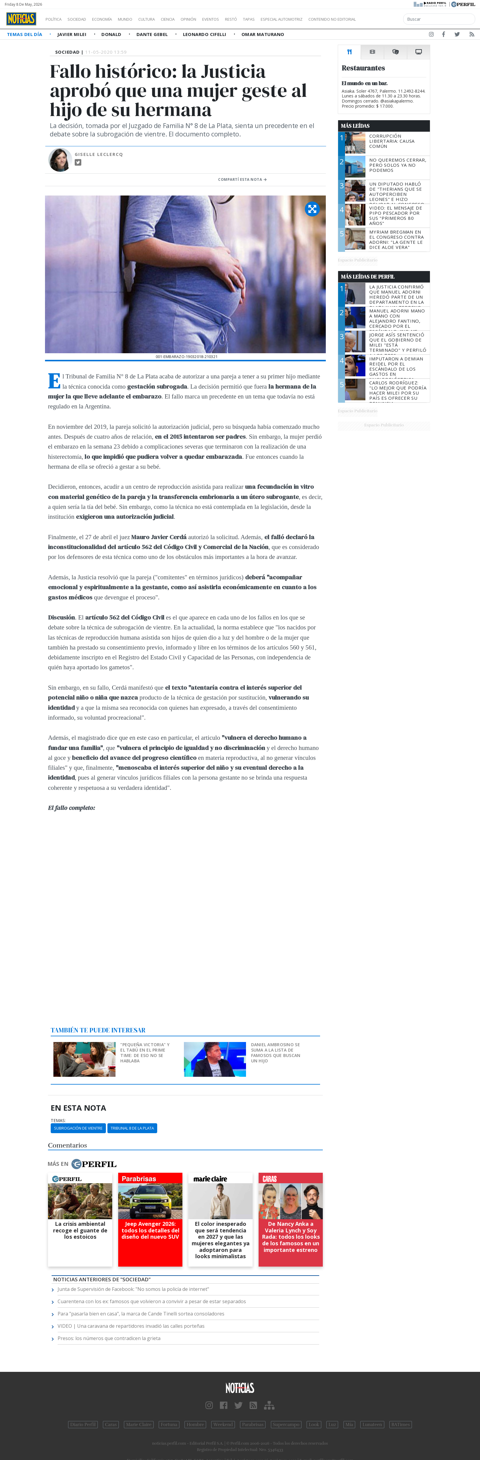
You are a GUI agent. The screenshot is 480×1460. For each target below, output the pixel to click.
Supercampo (286, 1424)
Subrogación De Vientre (78, 1128)
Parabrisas (252, 1424)
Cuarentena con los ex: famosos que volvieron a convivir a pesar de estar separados (152, 1301)
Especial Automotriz (321, 19)
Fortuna (169, 1424)
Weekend (223, 1424)
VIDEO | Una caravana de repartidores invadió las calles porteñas (131, 1326)
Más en (81, 1164)
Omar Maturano (263, 34)
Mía (349, 1424)
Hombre (195, 1424)
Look (314, 1424)
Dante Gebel (152, 34)
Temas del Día (25, 34)
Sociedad (83, 19)
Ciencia (188, 19)
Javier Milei (72, 34)
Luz (332, 1424)
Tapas (283, 19)
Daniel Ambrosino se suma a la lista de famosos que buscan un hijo (276, 1053)
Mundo (139, 19)
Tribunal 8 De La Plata (132, 1128)
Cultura (164, 19)
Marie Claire (139, 1424)
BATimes (401, 1424)
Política (56, 19)
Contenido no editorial (383, 19)
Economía (112, 19)
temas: (58, 1120)
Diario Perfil (83, 1424)
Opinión (213, 19)
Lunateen (372, 1424)
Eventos (239, 19)
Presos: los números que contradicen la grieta (109, 1338)
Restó (262, 19)
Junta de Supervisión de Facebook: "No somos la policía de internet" (133, 1289)
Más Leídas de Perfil (367, 276)
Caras (111, 1424)
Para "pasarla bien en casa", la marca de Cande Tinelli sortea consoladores (141, 1313)
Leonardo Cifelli (205, 34)
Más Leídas (355, 126)
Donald (112, 34)
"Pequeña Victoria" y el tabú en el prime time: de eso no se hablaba (145, 1053)
